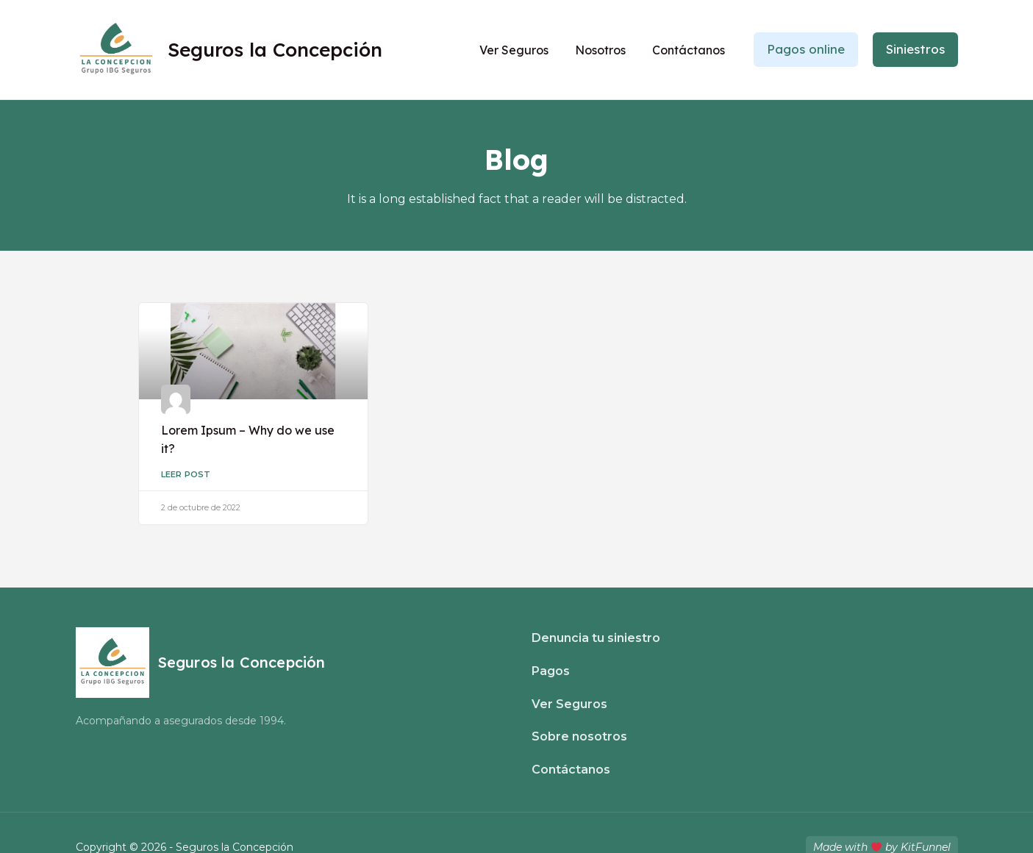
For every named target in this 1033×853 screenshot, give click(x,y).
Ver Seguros (514, 50)
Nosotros (601, 50)
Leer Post (186, 473)
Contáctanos (689, 50)
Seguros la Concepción (275, 50)
